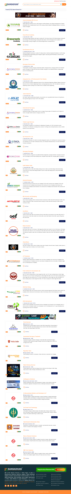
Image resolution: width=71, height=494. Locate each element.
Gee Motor (25, 211)
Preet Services (27, 322)
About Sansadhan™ (55, 479)
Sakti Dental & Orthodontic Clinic (31, 422)
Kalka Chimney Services (29, 365)
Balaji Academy (27, 226)
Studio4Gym (26, 242)
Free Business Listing (41, 474)
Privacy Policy (39, 485)
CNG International (27, 301)
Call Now (25, 30)
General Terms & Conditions (57, 481)
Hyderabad (20, 481)
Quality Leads (39, 478)
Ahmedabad (26, 481)
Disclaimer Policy (55, 485)
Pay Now (60, 469)
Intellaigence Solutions (29, 379)
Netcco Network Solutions (30, 436)
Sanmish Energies (27, 180)
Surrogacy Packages (28, 151)
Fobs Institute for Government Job (31, 271)
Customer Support (40, 481)
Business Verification (56, 474)
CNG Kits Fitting (27, 287)
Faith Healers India (27, 165)
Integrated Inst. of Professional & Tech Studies (35, 79)
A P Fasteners (26, 256)
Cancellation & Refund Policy (57, 483)
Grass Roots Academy (28, 35)
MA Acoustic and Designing (30, 196)
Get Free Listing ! (60, 1)
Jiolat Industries (27, 93)
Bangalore (15, 481)
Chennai (32, 481)
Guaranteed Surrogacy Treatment (31, 336)
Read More (62, 30)
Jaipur (21, 483)
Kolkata (6, 483)
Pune (17, 483)
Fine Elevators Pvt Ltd (28, 49)
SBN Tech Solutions (28, 450)
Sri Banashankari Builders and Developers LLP (34, 393)
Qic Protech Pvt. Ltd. (28, 136)
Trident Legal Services (28, 122)
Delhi (10, 481)
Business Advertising (41, 476)
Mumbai (6, 481)
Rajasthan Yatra (27, 351)
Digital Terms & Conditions (42, 483)
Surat (14, 483)
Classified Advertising (56, 478)
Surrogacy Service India (29, 64)
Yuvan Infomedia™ (34, 491)
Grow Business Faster (56, 476)
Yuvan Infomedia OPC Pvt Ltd (30, 20)
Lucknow (25, 483)
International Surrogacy (29, 108)
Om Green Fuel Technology (30, 407)
